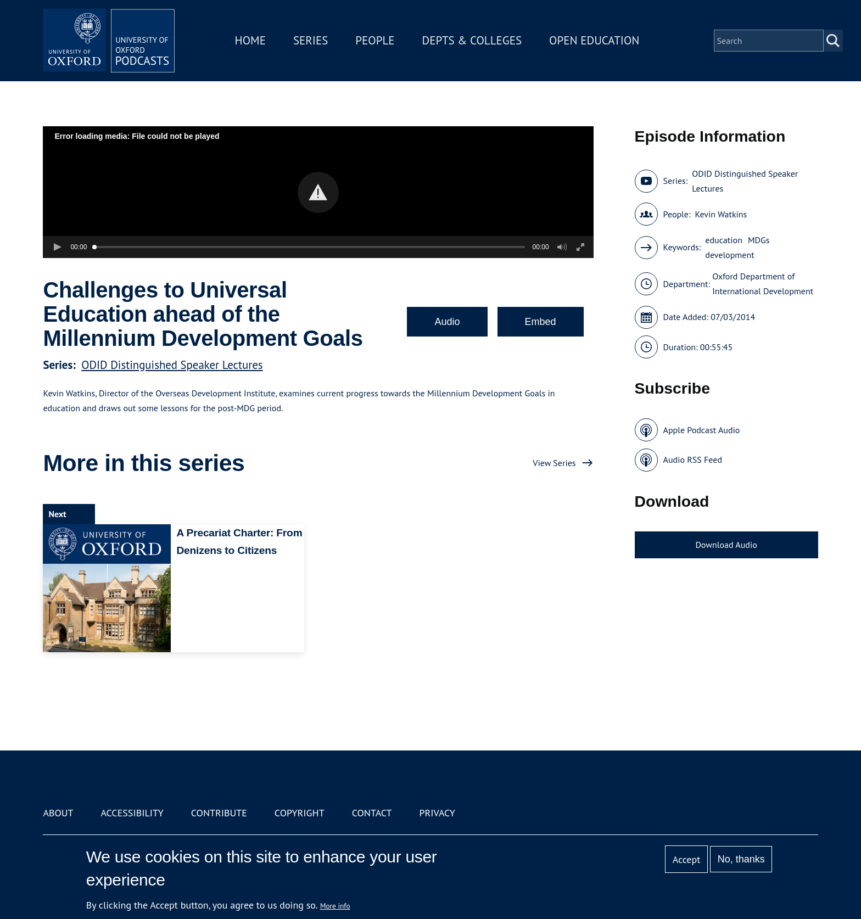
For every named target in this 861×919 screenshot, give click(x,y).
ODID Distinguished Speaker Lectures (171, 364)
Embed (540, 321)
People (374, 40)
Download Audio (726, 544)
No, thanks (741, 859)
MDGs (759, 239)
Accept (687, 859)
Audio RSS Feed (692, 459)
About (58, 812)
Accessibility (131, 812)
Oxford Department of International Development (762, 283)
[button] (318, 192)
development (729, 254)
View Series (554, 462)
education (723, 239)
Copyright (300, 812)
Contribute (219, 812)
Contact (372, 812)
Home (250, 40)
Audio (447, 321)
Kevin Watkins (721, 214)
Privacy (437, 812)
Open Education (594, 40)
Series (310, 40)
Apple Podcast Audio (701, 429)
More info (335, 906)
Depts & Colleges (472, 40)
